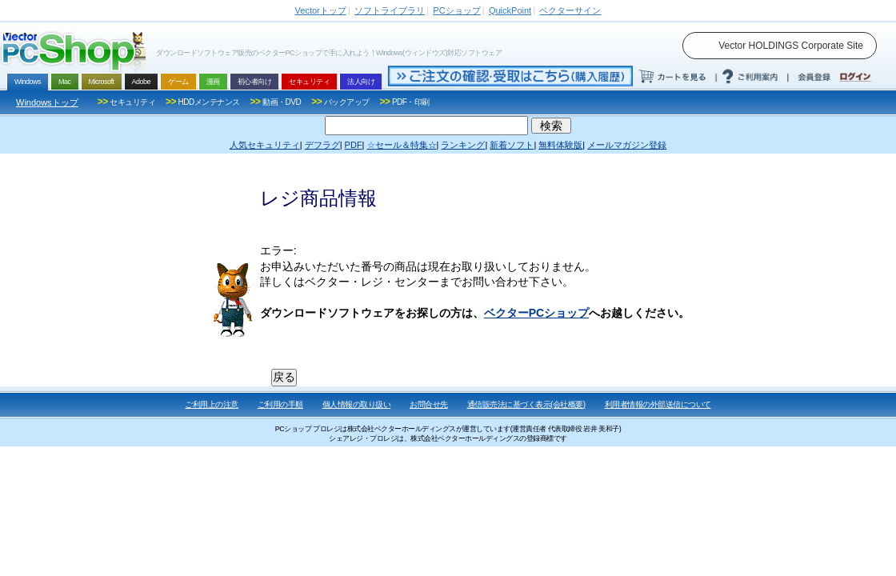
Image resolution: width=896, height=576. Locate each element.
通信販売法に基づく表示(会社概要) (526, 404)
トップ (320, 10)
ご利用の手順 (280, 404)
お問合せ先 (429, 404)
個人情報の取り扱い (356, 404)
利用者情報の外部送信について (658, 404)
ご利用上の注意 (211, 404)
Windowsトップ (47, 102)
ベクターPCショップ (536, 312)
